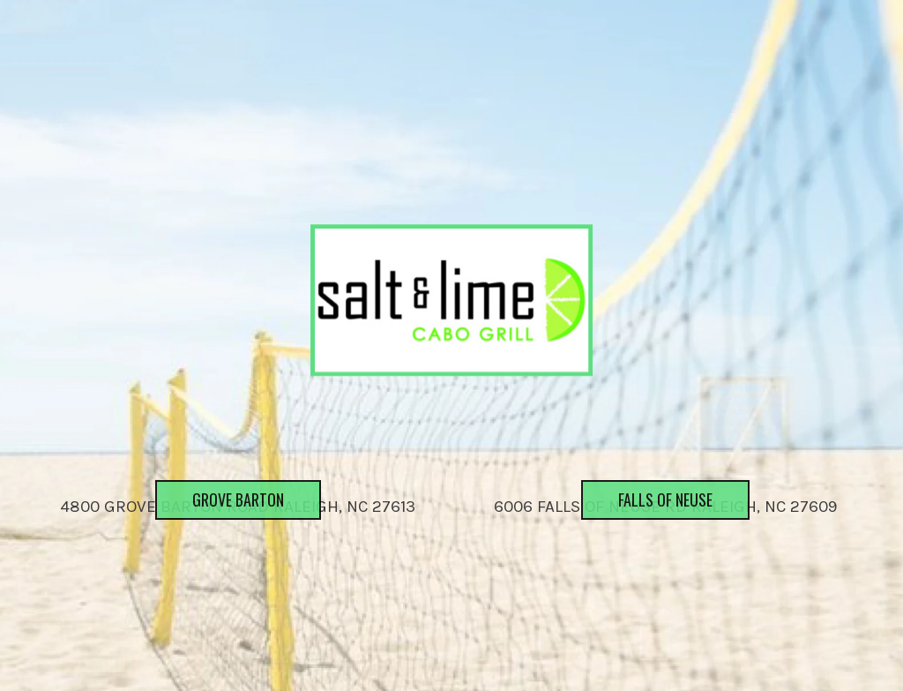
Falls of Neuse (647, 536)
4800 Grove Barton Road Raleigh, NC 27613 (237, 506)
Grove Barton (219, 536)
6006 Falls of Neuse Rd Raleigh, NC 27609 (665, 506)
